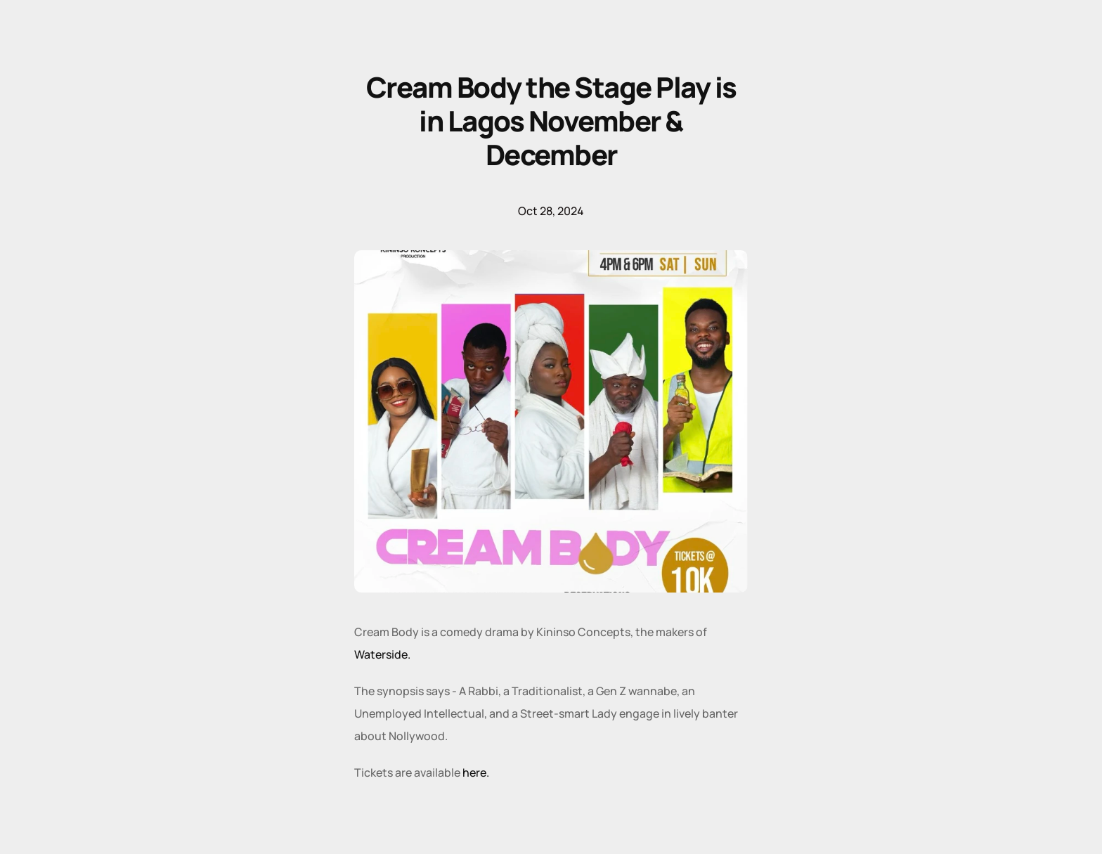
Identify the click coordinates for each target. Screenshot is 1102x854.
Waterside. (382, 654)
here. (474, 772)
